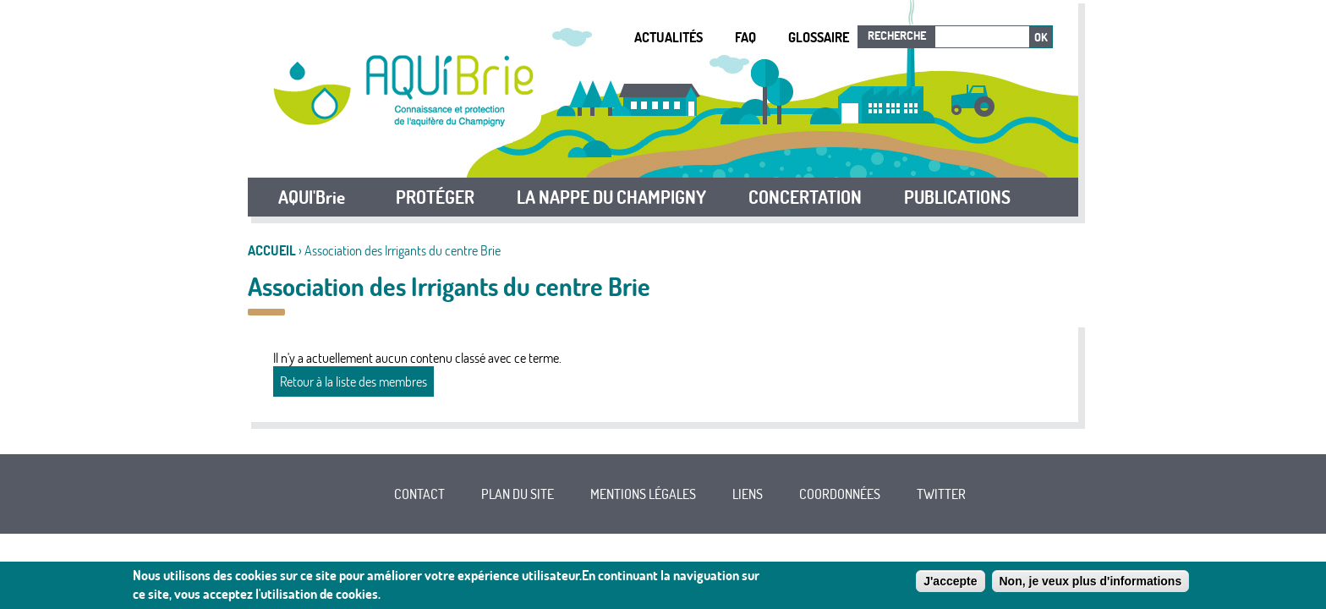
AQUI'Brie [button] (311, 197)
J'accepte (950, 582)
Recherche (897, 35)
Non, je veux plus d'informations (1091, 582)
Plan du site (517, 494)
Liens (747, 494)
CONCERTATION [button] (805, 197)
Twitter (941, 494)
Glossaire (818, 37)
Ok (1041, 37)
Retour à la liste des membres (353, 381)
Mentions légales (643, 494)
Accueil (272, 250)
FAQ (745, 37)
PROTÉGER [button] (435, 197)
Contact (419, 494)
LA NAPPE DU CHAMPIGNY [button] (611, 197)
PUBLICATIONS (957, 197)
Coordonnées (839, 494)
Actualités (668, 37)
